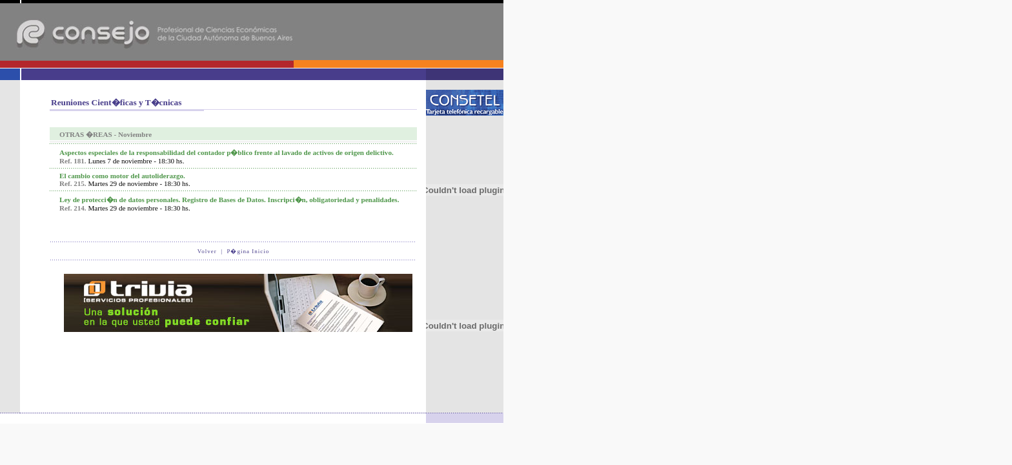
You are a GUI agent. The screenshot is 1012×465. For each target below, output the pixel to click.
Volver (207, 251)
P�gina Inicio (248, 251)
